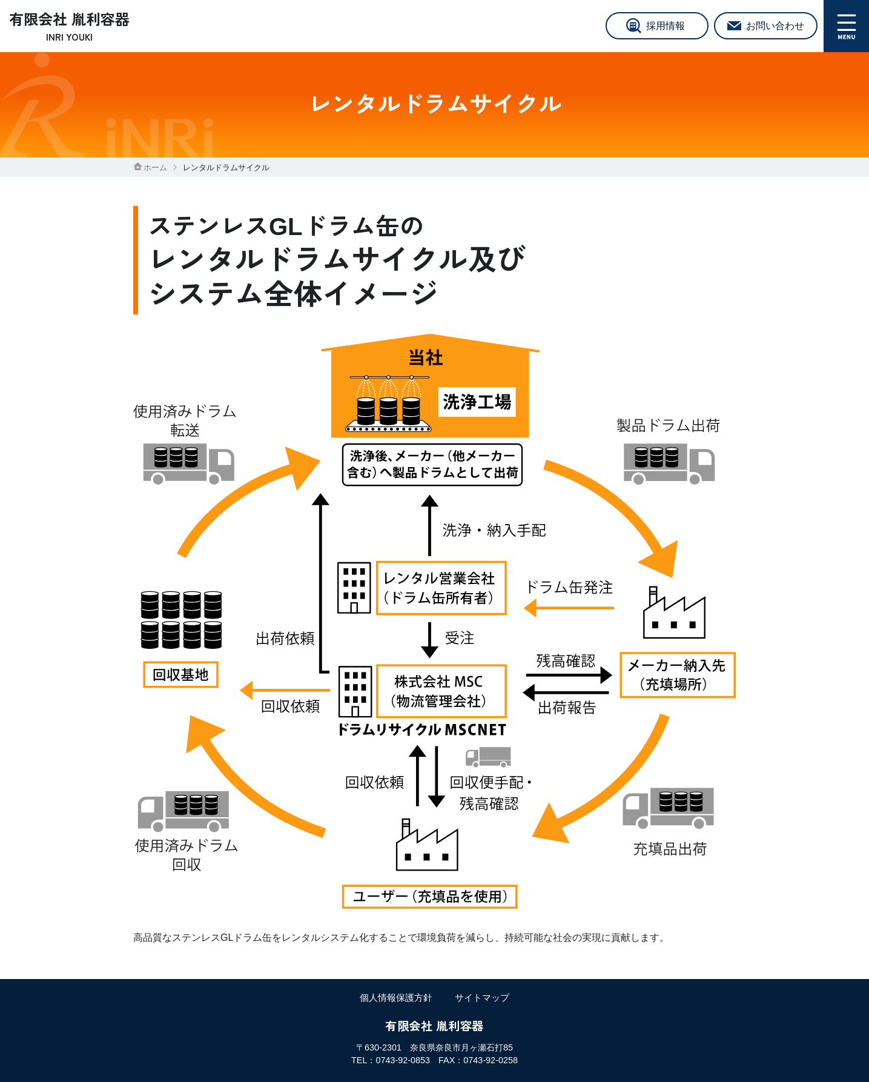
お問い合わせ (775, 26)
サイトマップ (482, 997)
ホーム (150, 167)
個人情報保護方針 (396, 997)
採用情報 (665, 26)
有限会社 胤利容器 (69, 27)
